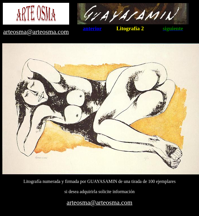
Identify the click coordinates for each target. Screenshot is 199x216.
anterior (92, 28)
